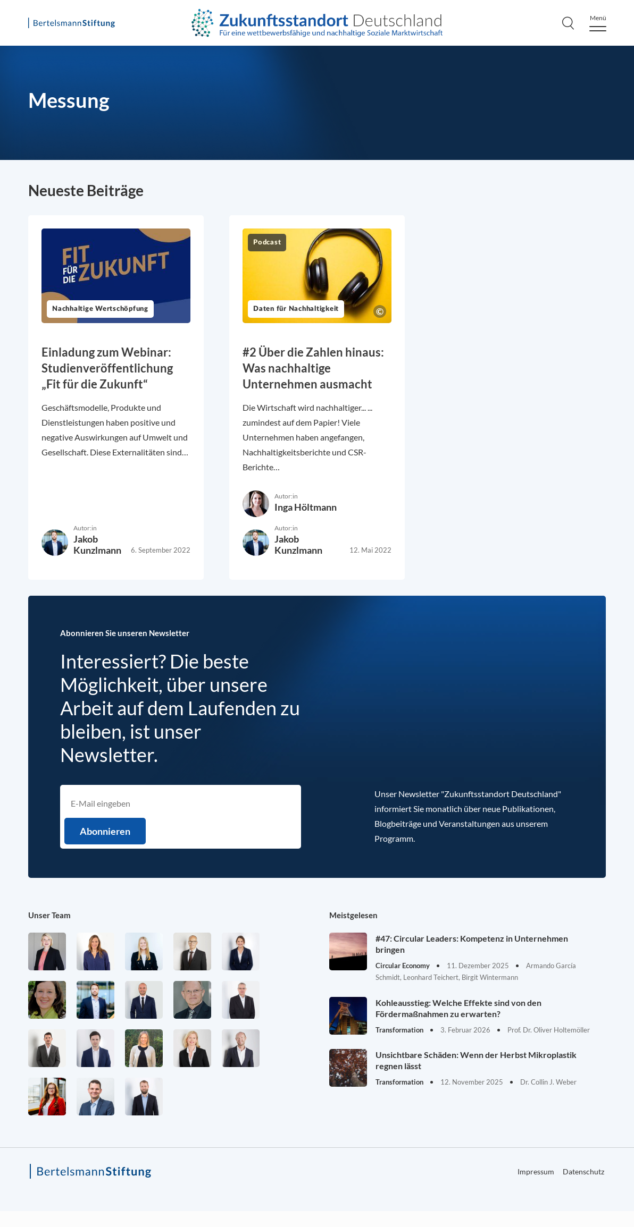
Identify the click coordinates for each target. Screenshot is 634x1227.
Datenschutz (583, 1171)
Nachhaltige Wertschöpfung (100, 309)
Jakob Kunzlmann (97, 544)
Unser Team (49, 915)
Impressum (536, 1171)
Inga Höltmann (305, 507)
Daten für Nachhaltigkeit (296, 309)
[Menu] (597, 23)
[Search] (568, 22)
